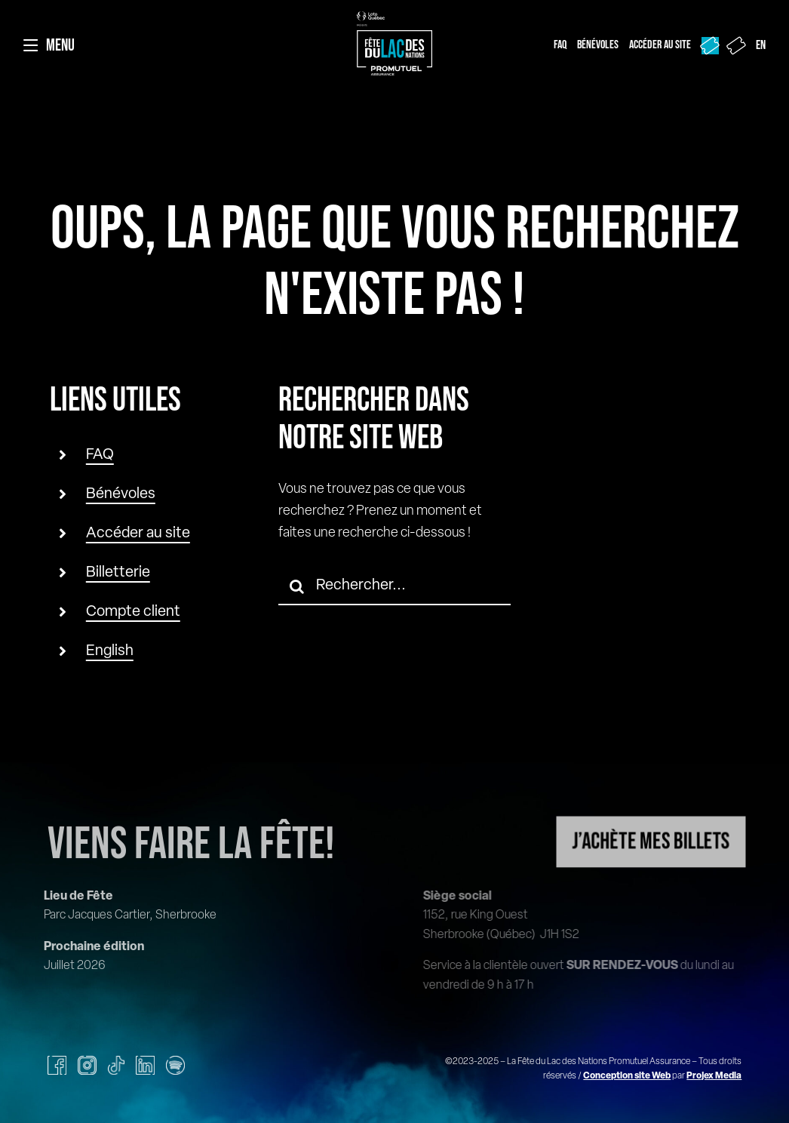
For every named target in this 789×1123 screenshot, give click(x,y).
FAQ (100, 455)
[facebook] (57, 1065)
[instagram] (87, 1065)
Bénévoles (120, 494)
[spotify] (175, 1065)
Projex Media (713, 1076)
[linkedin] (145, 1065)
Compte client (133, 612)
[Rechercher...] (394, 586)
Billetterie (118, 572)
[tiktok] (116, 1065)
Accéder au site (138, 533)
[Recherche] (297, 586)
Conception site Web (627, 1076)
